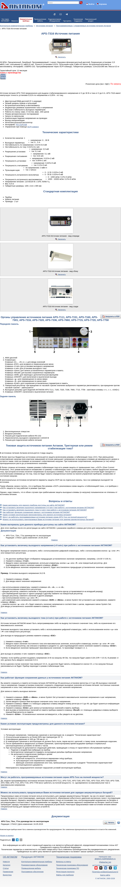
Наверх (54, 540)
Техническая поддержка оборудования (72, 865)
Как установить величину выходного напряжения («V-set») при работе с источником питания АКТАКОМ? (48, 507)
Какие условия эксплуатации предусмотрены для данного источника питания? (37, 515)
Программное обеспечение (32, 872)
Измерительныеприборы (26, 20)
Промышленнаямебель (40, 20)
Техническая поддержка (69, 857)
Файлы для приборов (65, 875)
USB (25, 125)
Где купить (67, 21)
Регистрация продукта (65, 872)
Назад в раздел (7, 835)
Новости (14, 21)
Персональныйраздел (90, 20)
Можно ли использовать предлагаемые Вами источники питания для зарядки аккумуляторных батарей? (48, 519)
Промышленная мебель (31, 868)
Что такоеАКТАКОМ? (5, 20)
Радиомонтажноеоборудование (54, 20)
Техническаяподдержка (78, 20)
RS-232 (19, 125)
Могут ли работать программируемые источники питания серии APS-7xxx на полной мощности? (45, 517)
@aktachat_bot (105, 862)
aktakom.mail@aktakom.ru (105, 859)
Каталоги (6, 865)
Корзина (103, 4)
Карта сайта (105, 875)
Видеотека (7, 875)
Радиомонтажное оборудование (34, 865)
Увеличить (62, 57)
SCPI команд (33, 127)
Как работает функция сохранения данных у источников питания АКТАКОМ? (36, 512)
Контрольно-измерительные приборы (36, 862)
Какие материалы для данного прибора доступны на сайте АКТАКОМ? (34, 505)
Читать (111, 822)
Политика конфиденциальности (105, 872)
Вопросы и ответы (63, 862)
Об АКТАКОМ (10, 857)
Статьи (6, 868)
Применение (8, 872)
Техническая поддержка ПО (67, 868)
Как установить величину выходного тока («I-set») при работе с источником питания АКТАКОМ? (45, 510)
